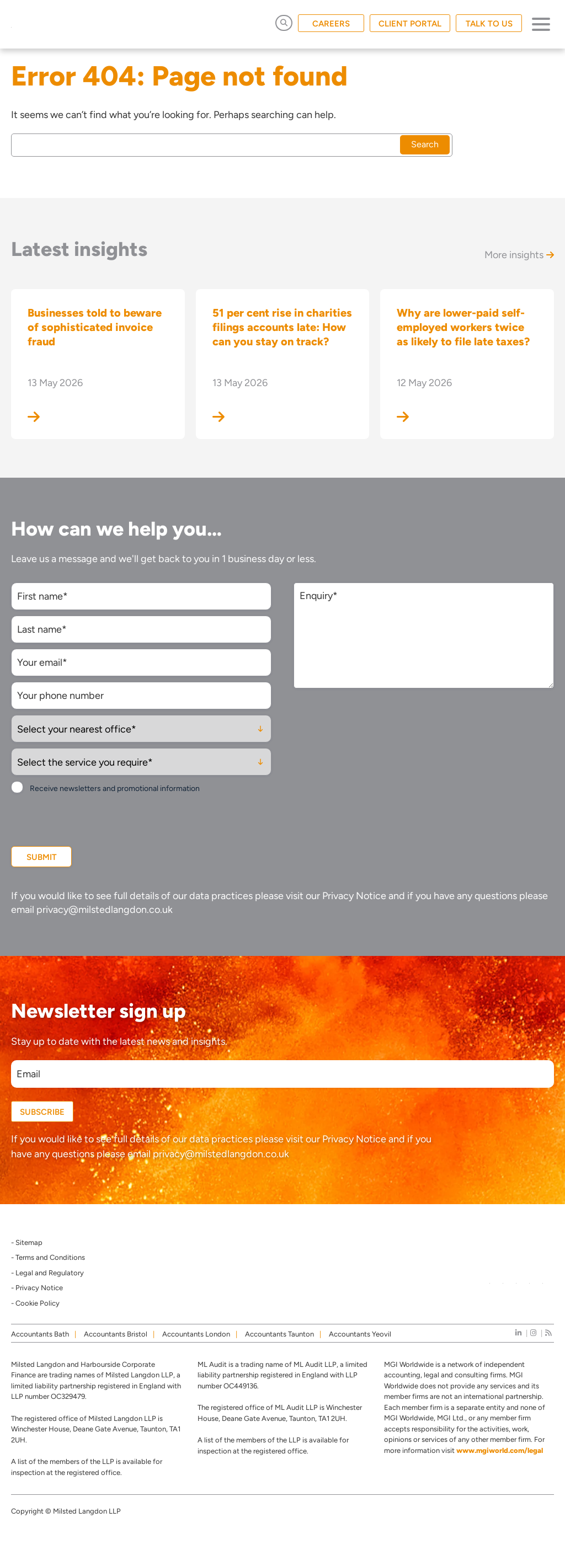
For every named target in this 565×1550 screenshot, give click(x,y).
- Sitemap (26, 1242)
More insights (519, 255)
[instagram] (533, 1333)
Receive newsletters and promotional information (115, 788)
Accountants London (196, 1334)
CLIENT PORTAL (410, 24)
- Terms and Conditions (48, 1257)
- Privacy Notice (37, 1288)
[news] (548, 1333)
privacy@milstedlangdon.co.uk (104, 910)
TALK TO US (489, 24)
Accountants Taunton (279, 1334)
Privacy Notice (354, 896)
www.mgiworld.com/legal (499, 1450)
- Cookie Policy (35, 1303)
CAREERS (331, 24)
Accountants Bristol (115, 1334)
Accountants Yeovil (360, 1334)
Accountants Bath (40, 1334)
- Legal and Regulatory (47, 1273)
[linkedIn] (518, 1333)
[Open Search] (283, 23)
